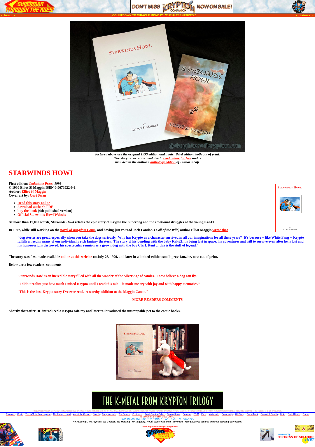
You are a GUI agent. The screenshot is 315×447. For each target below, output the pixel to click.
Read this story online (34, 203)
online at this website (76, 257)
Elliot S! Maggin (34, 191)
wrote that (220, 230)
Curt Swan (38, 195)
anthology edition (162, 162)
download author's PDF (35, 207)
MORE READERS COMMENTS (157, 299)
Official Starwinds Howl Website (42, 214)
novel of (77, 230)
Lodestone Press (40, 183)
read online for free (177, 158)
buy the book (27, 211)
